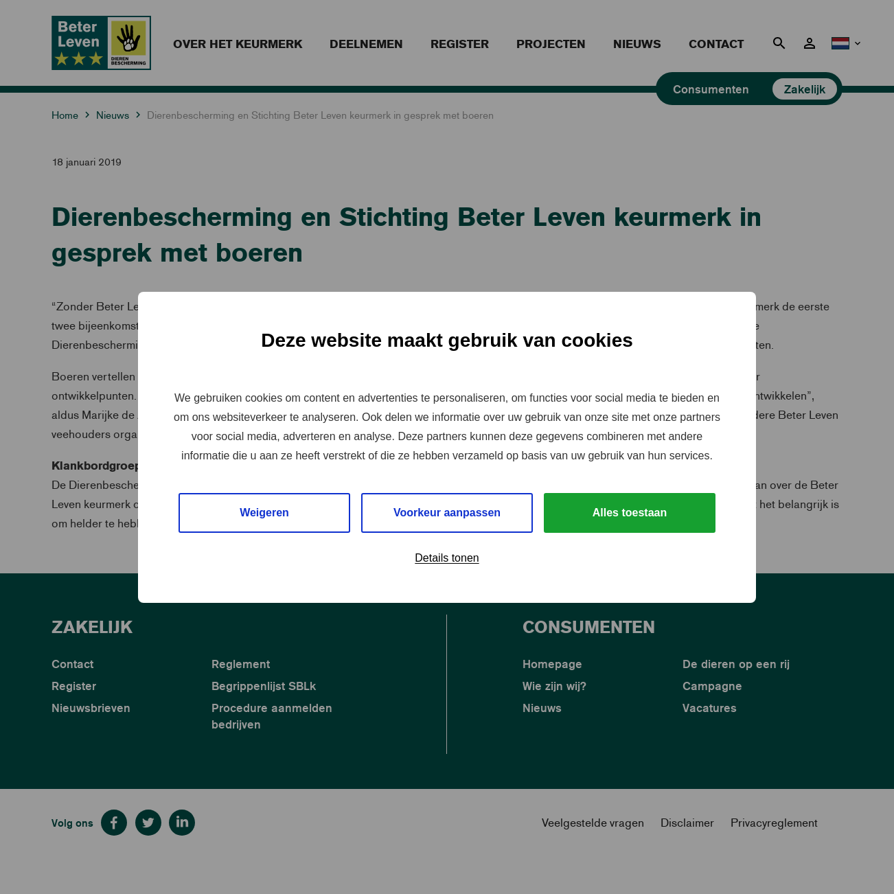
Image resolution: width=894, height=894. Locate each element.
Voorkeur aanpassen (447, 512)
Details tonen (447, 558)
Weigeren (264, 512)
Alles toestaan (630, 512)
